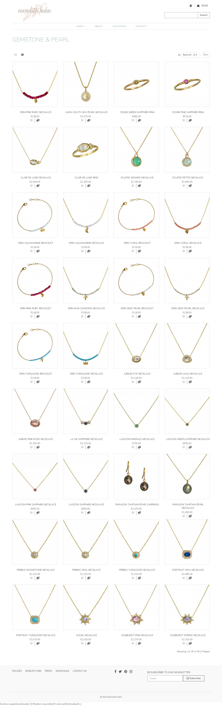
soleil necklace (86, 635)
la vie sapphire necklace (86, 439)
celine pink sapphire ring (188, 112)
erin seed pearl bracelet (137, 308)
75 (205, 54)
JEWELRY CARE (33, 671)
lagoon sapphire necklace (86, 504)
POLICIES (17, 671)
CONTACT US (80, 671)
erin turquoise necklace (86, 373)
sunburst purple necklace (188, 635)
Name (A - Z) (190, 54)
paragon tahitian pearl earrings (137, 504)
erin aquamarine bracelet (35, 243)
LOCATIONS (119, 26)
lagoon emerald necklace (137, 439)
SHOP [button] (81, 26)
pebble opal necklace (86, 570)
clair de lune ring (86, 177)
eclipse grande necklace (137, 177)
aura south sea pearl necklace (86, 112)
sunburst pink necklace (137, 635)
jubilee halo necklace (188, 373)
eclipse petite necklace (188, 177)
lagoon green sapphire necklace (188, 439)
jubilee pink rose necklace (36, 439)
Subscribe (194, 678)
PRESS (48, 671)
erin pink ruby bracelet (35, 308)
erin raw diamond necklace (86, 308)
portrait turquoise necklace (36, 635)
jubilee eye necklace (137, 373)
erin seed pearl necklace (188, 308)
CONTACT (141, 26)
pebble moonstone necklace (36, 570)
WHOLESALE (62, 671)
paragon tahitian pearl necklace (188, 506)
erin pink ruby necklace (35, 112)
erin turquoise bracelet (35, 373)
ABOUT (99, 26)
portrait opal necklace (188, 570)
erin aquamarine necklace (86, 243)
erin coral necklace (188, 243)
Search (204, 15)
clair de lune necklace (36, 177)
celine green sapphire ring (137, 112)
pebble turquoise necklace (137, 570)
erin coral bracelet (137, 243)
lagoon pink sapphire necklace (35, 504)
